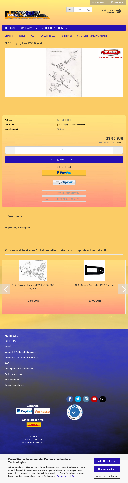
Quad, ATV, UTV (28, 28)
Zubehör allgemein (54, 28)
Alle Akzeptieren (106, 461)
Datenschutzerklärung (67, 476)
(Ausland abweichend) (76, 125)
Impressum (10, 341)
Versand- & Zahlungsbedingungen (20, 352)
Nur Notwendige (106, 469)
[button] (10, 150)
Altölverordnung (12, 379)
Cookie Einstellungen (14, 385)
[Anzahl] (64, 150)
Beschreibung (16, 216)
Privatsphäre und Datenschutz (19, 368)
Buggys (10, 28)
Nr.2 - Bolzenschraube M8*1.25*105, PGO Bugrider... (33, 287)
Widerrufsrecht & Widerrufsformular (21, 357)
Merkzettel (117, 2)
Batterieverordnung (13, 374)
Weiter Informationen (106, 476)
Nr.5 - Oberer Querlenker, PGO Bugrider (94, 285)
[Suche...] (69, 9)
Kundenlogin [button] (99, 2)
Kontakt (8, 346)
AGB (7, 363)
